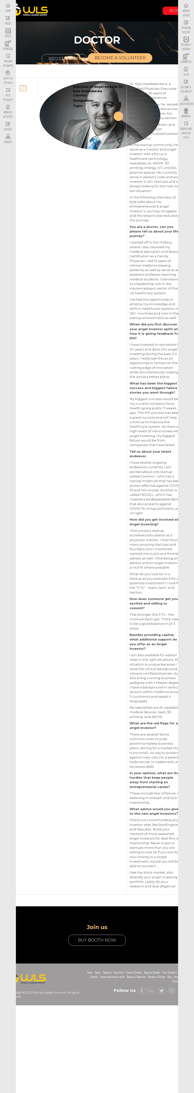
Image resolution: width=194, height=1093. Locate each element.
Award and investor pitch (112, 976)
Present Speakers (8, 61)
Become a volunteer (120, 57)
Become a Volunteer (186, 86)
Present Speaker (134, 972)
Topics (98, 972)
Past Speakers (8, 94)
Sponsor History (186, 27)
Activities (119, 972)
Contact (94, 976)
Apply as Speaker (8, 77)
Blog (174, 11)
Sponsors (107, 972)
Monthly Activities (8, 112)
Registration (64, 58)
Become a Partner (186, 44)
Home (89, 972)
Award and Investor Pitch (186, 130)
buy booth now (97, 940)
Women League (186, 10)
